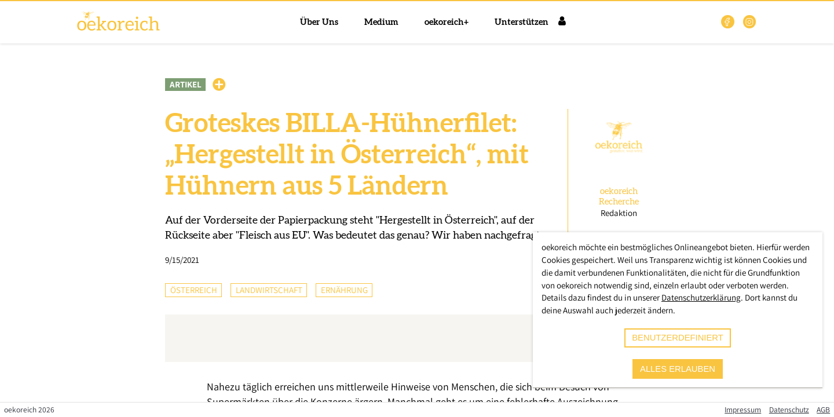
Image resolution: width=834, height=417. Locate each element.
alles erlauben (677, 369)
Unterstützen (521, 22)
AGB (823, 409)
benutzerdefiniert (677, 338)
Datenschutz (789, 409)
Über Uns (319, 22)
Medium (381, 22)
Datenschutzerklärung (701, 297)
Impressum (743, 409)
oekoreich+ (447, 22)
